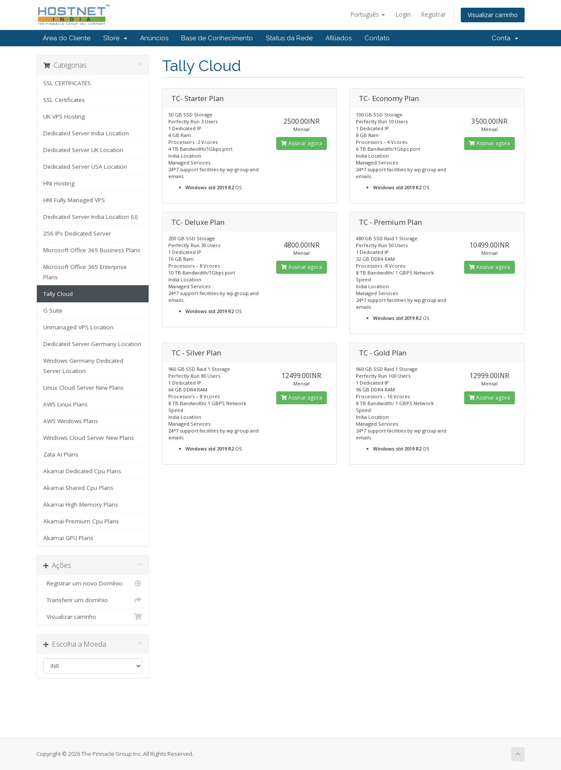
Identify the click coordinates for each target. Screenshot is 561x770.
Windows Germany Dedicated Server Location (83, 366)
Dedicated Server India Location (86, 133)
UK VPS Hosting (64, 116)
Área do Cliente (66, 38)
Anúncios (154, 38)
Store (115, 38)
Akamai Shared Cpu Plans (78, 488)
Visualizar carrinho (493, 15)
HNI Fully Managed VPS (74, 200)
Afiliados (338, 38)
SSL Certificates (64, 100)
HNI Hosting (59, 183)
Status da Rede (289, 38)
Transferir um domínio (92, 600)
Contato (377, 38)
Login (403, 14)
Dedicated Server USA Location (85, 166)
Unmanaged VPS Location (78, 327)
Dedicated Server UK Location (83, 150)
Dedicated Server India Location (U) (90, 217)
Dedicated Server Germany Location (92, 344)
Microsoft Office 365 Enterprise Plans (85, 272)
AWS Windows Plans (70, 421)
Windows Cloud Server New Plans (88, 438)
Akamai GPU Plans (68, 538)
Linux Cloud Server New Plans (83, 387)
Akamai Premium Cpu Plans (81, 521)
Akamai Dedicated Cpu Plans (82, 471)
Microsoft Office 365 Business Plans (91, 250)
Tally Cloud (58, 294)
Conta (505, 38)
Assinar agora (301, 143)
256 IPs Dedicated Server (77, 233)
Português (367, 14)
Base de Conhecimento (217, 38)
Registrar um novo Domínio (92, 583)
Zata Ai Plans (60, 454)
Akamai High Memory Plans (80, 504)
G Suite (53, 310)
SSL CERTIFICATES (67, 83)
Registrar (433, 14)
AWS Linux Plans (65, 404)
